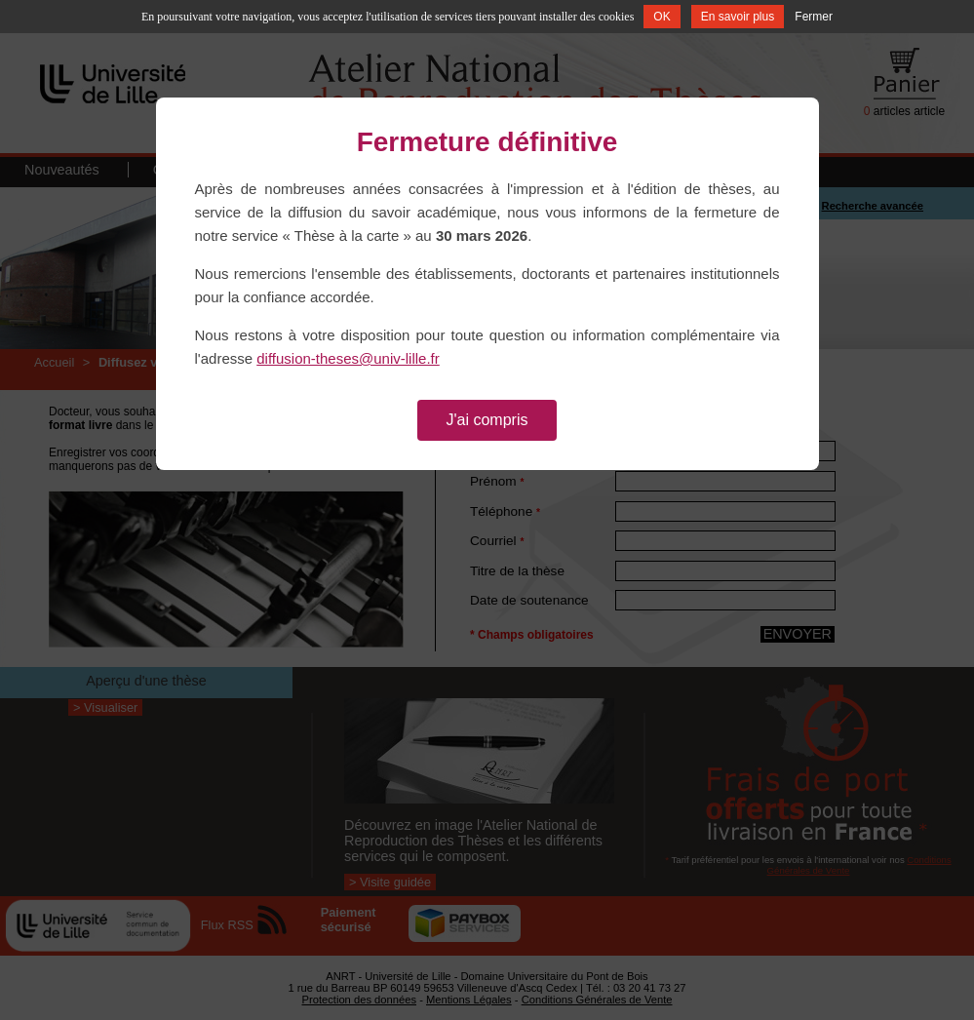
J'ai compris (487, 420)
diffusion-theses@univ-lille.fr (348, 358)
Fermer (814, 16)
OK (661, 16)
